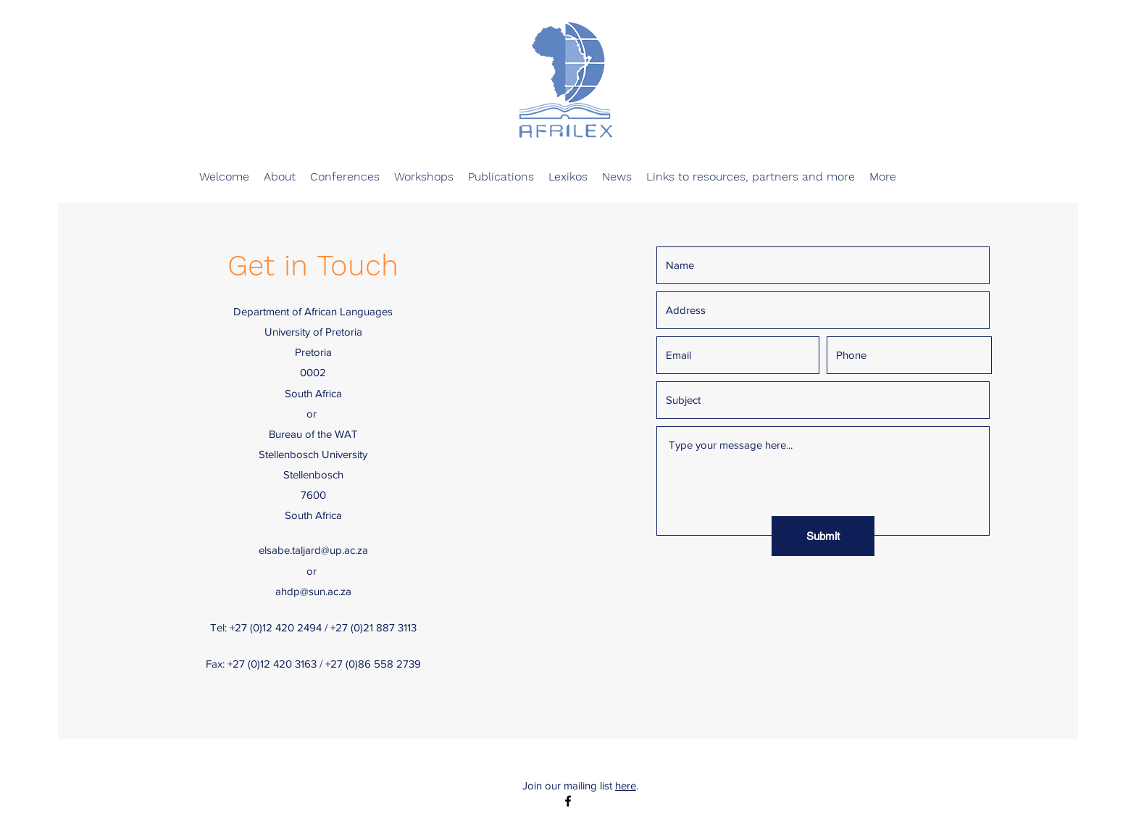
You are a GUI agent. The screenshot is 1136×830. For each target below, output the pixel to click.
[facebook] (568, 801)
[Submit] (823, 536)
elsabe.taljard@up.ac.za (313, 550)
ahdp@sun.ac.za (313, 591)
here (625, 785)
